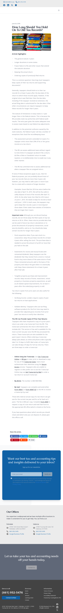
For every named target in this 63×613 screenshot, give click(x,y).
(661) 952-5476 (13, 531)
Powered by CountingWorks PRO (52, 598)
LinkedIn (43, 436)
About (26, 593)
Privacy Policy (47, 593)
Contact (27, 600)
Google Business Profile (16, 534)
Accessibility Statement (50, 595)
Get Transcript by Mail (33, 372)
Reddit (23, 440)
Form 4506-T (18, 390)
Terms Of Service (48, 591)
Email (31, 440)
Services (27, 595)
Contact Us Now (11, 598)
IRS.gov (24, 359)
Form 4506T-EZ (31, 390)
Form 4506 (44, 402)
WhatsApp (33, 436)
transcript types (30, 362)
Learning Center (29, 598)
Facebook (15, 436)
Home (26, 591)
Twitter (24, 436)
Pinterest (14, 440)
